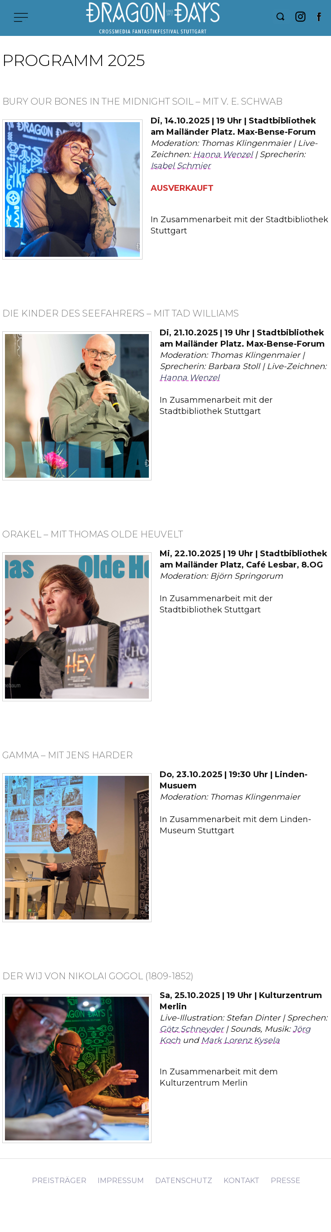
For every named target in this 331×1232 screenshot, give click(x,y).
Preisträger (59, 1180)
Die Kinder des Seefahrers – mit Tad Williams (120, 313)
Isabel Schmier (180, 166)
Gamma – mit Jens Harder (67, 755)
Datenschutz (183, 1180)
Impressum (121, 1180)
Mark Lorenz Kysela (240, 1040)
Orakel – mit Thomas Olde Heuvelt (92, 534)
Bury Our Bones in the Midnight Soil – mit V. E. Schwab (142, 101)
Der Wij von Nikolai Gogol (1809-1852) (97, 976)
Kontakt (241, 1180)
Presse (285, 1180)
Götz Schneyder (192, 1029)
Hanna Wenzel (223, 154)
